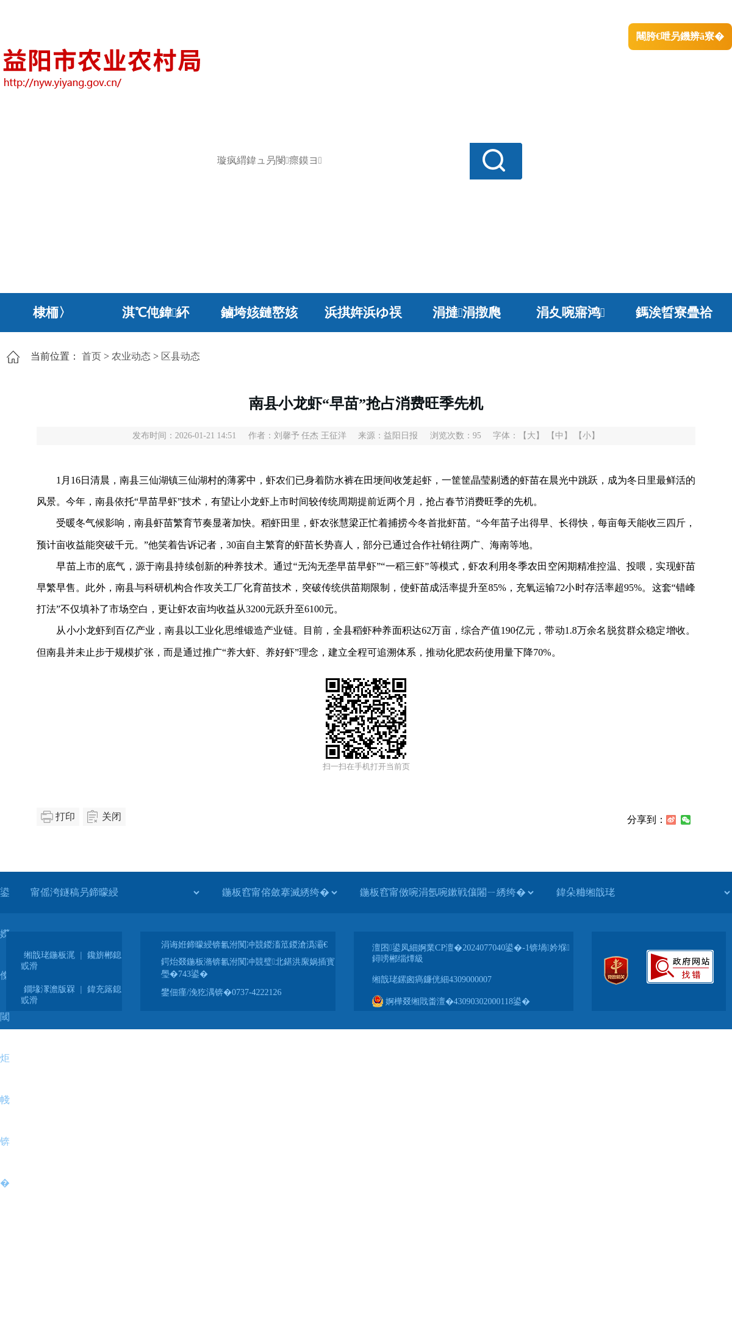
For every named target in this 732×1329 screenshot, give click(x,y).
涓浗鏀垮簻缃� (34, 12)
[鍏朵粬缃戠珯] (643, 892)
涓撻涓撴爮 (466, 312)
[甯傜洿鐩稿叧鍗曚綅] (114, 892)
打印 (65, 816)
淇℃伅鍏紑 (156, 312)
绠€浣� (575, 12)
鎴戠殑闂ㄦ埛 (522, 12)
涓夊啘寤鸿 (570, 312)
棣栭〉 (52, 312)
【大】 (531, 435)
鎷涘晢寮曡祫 (674, 312)
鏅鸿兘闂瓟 (625, 12)
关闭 (111, 816)
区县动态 (180, 356)
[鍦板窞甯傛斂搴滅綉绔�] (279, 892)
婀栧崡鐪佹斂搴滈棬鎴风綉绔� (138, 12)
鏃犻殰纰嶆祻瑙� (695, 12)
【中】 (559, 435)
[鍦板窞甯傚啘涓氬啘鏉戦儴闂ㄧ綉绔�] (446, 892)
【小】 (587, 435)
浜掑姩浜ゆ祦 (363, 312)
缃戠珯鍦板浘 (49, 955)
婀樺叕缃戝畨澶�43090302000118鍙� (451, 1001)
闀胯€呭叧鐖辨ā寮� (680, 36)
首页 (91, 356)
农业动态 (131, 356)
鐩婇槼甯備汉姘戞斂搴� (257, 12)
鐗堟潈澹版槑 (49, 989)
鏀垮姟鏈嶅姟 (259, 312)
